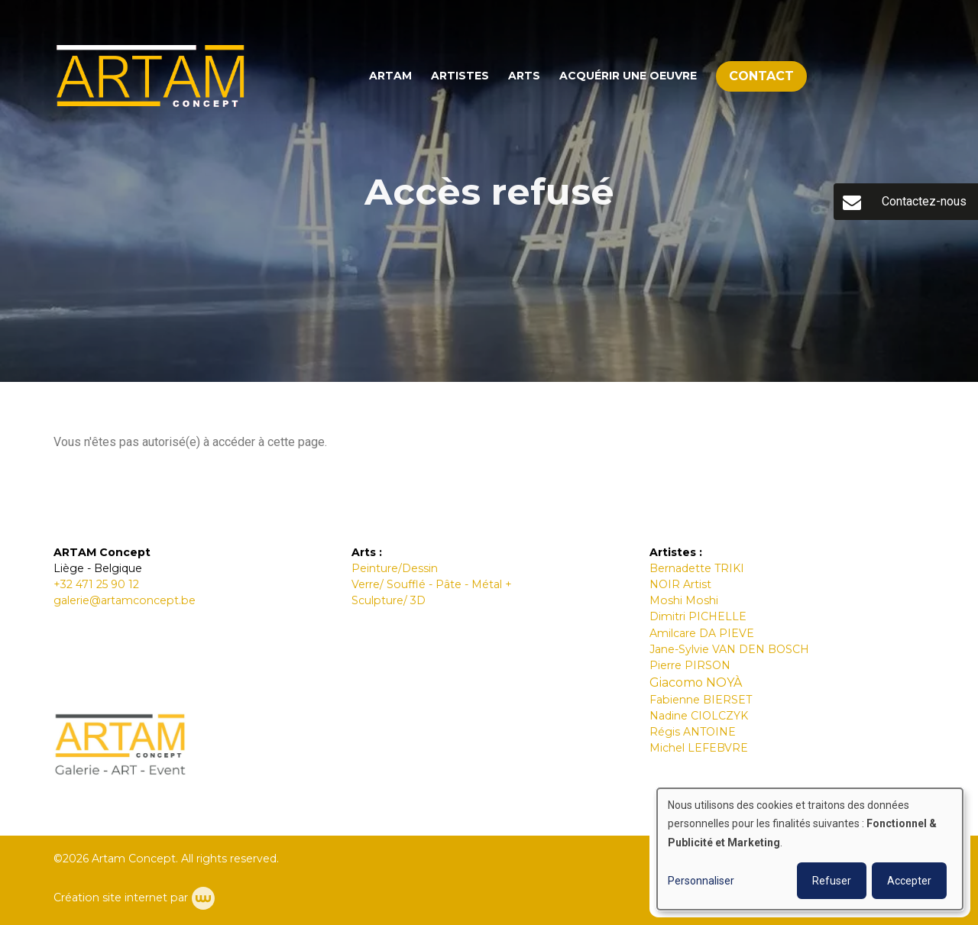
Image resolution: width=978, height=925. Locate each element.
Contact (761, 76)
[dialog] (810, 849)
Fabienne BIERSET (700, 700)
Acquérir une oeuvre (628, 75)
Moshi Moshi (685, 600)
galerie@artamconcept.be (124, 600)
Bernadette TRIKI (696, 568)
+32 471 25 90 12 (96, 584)
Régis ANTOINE (692, 732)
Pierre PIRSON (689, 665)
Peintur (371, 568)
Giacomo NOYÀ (695, 682)
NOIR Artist (680, 584)
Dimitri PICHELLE (697, 616)
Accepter (909, 881)
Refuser (831, 881)
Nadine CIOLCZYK (698, 716)
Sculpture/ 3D (388, 600)
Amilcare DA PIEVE (701, 633)
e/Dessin (414, 568)
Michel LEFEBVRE (698, 748)
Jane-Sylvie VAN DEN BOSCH (729, 649)
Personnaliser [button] (701, 881)
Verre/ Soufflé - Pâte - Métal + (431, 584)
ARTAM (390, 75)
